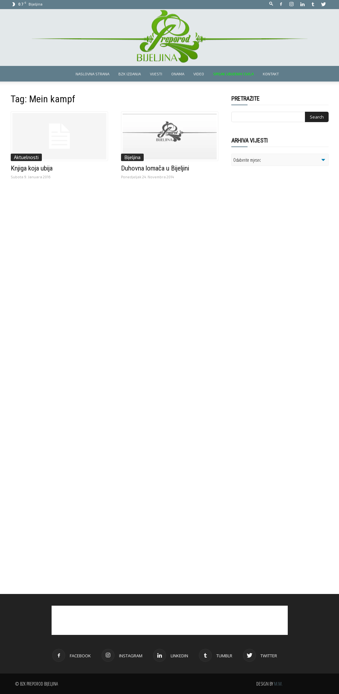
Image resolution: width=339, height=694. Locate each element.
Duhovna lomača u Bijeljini (155, 168)
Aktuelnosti (26, 157)
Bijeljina (132, 157)
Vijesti (156, 73)
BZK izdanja (129, 73)
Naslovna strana (92, 73)
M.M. (278, 684)
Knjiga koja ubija (32, 168)
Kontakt (271, 73)
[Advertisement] (281, 254)
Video (198, 73)
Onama (177, 73)
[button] (271, 4)
